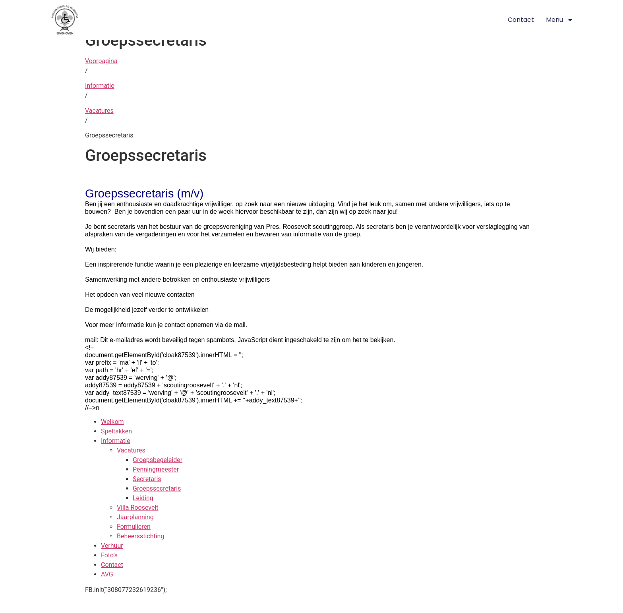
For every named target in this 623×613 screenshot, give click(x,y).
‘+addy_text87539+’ (272, 400)
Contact (521, 19)
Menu (559, 20)
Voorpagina (101, 61)
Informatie (99, 85)
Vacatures (99, 110)
